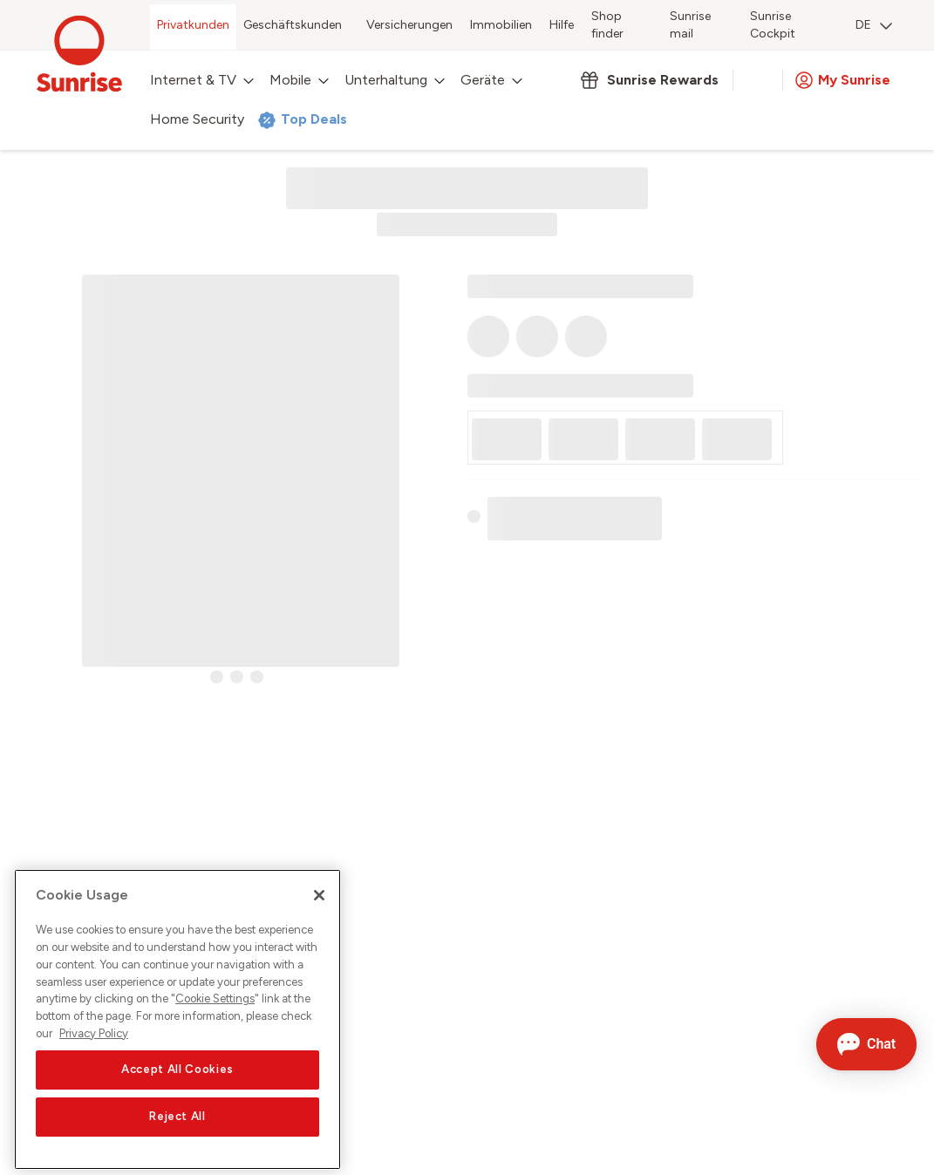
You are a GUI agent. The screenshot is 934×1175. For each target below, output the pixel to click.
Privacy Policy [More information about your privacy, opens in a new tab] (93, 1052)
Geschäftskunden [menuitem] (292, 24)
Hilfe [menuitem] (561, 24)
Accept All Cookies (177, 1088)
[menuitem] (873, 27)
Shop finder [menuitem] (607, 25)
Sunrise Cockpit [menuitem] (772, 25)
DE (874, 24)
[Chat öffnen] (866, 1044)
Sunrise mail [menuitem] (690, 25)
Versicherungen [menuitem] (409, 24)
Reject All (177, 1135)
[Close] (319, 914)
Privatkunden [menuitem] (193, 24)
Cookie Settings (215, 1017)
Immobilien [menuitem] (501, 24)
